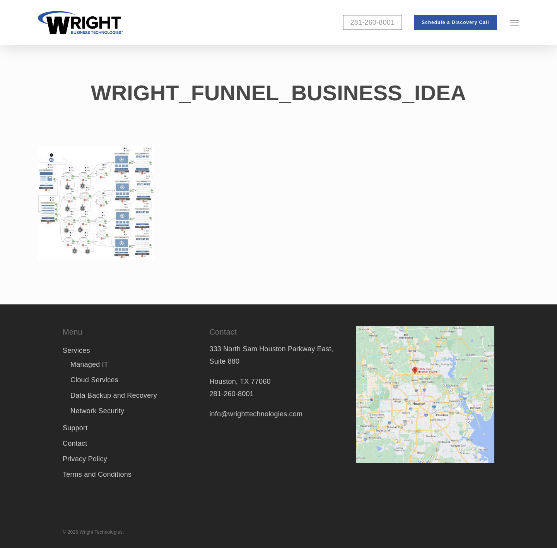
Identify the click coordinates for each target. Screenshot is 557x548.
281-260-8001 (231, 394)
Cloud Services (94, 380)
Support (75, 428)
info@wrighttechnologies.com (255, 414)
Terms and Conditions (97, 474)
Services (76, 350)
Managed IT (89, 364)
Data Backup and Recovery (113, 395)
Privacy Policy (85, 459)
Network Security (97, 411)
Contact (75, 443)
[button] (514, 22)
